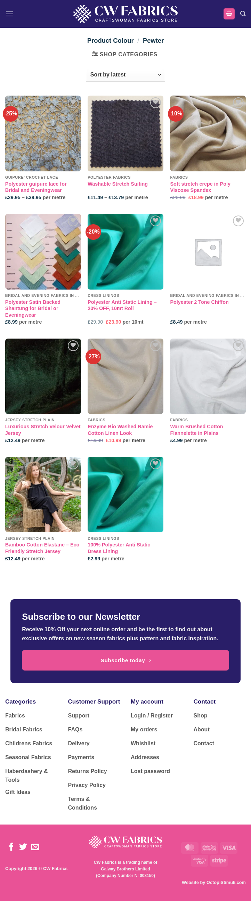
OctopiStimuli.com (226, 882)
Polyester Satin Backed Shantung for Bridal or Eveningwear (32, 308)
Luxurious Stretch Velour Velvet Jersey (43, 430)
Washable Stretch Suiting (118, 184)
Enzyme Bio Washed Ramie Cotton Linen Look (120, 430)
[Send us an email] (35, 847)
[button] (9, 13)
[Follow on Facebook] (11, 847)
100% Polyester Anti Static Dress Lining (119, 548)
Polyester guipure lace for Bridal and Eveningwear (36, 187)
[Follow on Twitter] (23, 847)
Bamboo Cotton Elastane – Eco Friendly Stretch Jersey (42, 548)
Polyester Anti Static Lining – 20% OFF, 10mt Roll (122, 305)
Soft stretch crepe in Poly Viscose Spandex (200, 187)
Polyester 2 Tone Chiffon (199, 302)
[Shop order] (125, 75)
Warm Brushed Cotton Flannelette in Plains (196, 430)
